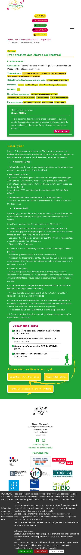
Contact (41, 16)
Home (10, 39)
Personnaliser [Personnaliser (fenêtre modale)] (57, 551)
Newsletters (41, 20)
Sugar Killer (46, 39)
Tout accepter (25, 551)
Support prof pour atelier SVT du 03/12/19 (35, 346)
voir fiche (41, 274)
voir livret (25, 317)
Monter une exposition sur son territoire (30, 388)
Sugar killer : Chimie (56, 376)
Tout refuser (41, 551)
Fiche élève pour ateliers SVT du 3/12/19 (34, 338)
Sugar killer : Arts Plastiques (24, 376)
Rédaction (41, 34)
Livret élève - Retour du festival (29, 353)
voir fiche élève (39, 170)
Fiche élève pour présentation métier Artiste (36, 330)
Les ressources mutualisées (26, 39)
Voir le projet (61, 131)
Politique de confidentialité (40, 447)
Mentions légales (40, 444)
